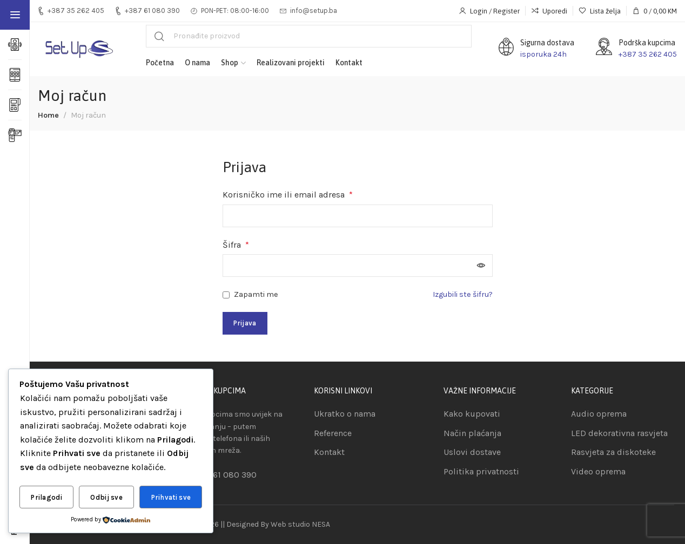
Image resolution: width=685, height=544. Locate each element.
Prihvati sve (171, 497)
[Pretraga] (309, 36)
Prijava (245, 323)
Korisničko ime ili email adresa (288, 194)
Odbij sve (106, 497)
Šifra (236, 245)
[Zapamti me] (226, 294)
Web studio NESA (300, 524)
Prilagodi (46, 497)
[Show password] (481, 265)
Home (48, 115)
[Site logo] (78, 49)
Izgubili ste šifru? (463, 294)
